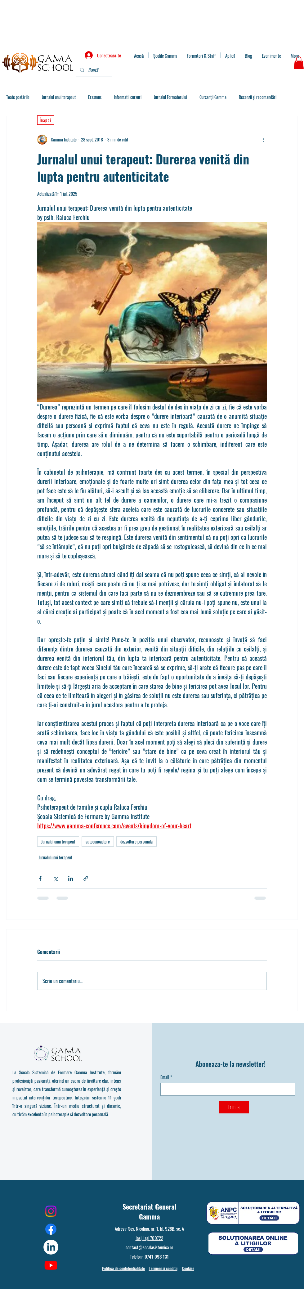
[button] (298, 62)
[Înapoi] (45, 120)
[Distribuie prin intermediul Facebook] (40, 878)
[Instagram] (50, 1211)
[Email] (226, 1089)
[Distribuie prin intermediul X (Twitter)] (55, 878)
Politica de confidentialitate (123, 1268)
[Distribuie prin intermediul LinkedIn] (71, 878)
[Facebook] (50, 1229)
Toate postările (17, 97)
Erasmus (94, 97)
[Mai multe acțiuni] (263, 139)
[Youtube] (50, 1265)
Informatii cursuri (127, 97)
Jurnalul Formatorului (170, 97)
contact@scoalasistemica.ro (149, 1247)
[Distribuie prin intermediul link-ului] (86, 878)
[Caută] (93, 70)
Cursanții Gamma (212, 97)
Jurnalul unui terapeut (59, 97)
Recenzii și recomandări (257, 97)
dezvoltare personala (136, 841)
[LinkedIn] (50, 1247)
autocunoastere (98, 841)
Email (166, 1077)
